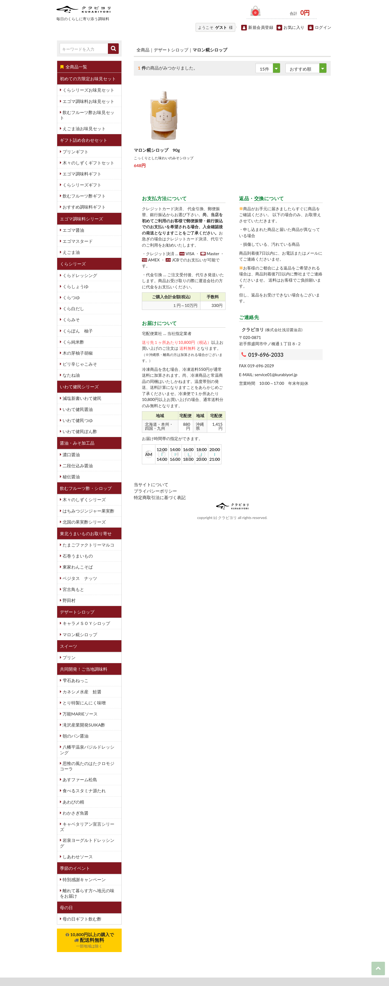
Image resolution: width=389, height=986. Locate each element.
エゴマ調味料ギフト (81, 173)
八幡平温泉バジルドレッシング (87, 749)
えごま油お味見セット (84, 128)
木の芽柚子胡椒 (77, 352)
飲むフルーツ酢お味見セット (87, 115)
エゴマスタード (77, 241)
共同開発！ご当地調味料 (83, 669)
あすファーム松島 (79, 779)
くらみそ (71, 319)
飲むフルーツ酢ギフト (84, 195)
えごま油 (71, 252)
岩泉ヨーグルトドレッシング (87, 843)
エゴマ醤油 (73, 230)
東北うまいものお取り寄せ (86, 533)
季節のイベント (75, 868)
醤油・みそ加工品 (77, 442)
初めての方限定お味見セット (88, 78)
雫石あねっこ (75, 680)
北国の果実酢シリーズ (84, 521)
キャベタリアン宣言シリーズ (87, 826)
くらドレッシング (79, 275)
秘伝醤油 (71, 476)
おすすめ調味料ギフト (84, 206)
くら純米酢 (73, 341)
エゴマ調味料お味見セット (88, 101)
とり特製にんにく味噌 (84, 702)
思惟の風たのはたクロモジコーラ (87, 766)
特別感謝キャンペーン (84, 879)
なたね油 (71, 375)
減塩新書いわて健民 (81, 398)
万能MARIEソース (80, 713)
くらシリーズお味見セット (88, 89)
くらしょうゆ (75, 286)
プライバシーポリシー (155, 490)
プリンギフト (75, 151)
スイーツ (68, 646)
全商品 (143, 49)
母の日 (66, 907)
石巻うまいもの (77, 555)
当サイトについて (151, 484)
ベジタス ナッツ (79, 578)
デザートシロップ (77, 611)
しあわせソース (77, 856)
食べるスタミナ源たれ (84, 790)
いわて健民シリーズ (79, 386)
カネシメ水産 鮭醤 (81, 691)
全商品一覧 (73, 66)
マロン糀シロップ (79, 634)
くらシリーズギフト (81, 184)
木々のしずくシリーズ (84, 499)
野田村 (69, 600)
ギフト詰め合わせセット (83, 140)
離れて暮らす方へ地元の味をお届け (87, 893)
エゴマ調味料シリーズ (81, 218)
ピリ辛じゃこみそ (79, 363)
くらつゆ (71, 297)
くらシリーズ (73, 263)
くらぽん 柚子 (77, 330)
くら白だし (73, 308)
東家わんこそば (77, 566)
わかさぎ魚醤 (75, 812)
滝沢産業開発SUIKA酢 (83, 724)
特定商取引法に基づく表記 (160, 497)
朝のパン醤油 (75, 735)
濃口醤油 (71, 454)
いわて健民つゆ (77, 420)
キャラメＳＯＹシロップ (86, 623)
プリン (69, 657)
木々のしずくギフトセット (88, 162)
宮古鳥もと (73, 589)
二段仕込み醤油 (77, 465)
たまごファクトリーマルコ (88, 544)
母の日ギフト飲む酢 (81, 918)
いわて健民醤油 (77, 409)
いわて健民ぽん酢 (79, 431)
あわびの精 (73, 801)
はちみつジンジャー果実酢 (88, 510)
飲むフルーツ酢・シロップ (86, 488)
